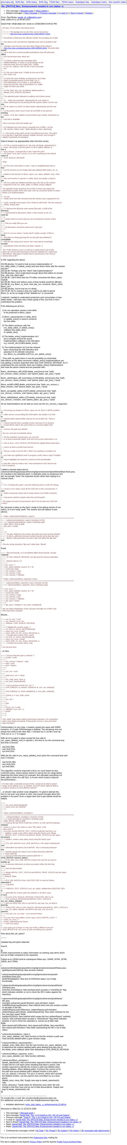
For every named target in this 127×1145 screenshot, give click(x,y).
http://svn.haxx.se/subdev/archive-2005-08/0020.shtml (25, 48)
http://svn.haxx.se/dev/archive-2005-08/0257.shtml (30, 34)
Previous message (48, 13)
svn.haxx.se (7, 2)
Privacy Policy (36, 1142)
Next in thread (77, 13)
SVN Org (43, 2)
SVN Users (31, 2)
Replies (89, 13)
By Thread (50, 1131)
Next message (31, 13)
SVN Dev (19, 2)
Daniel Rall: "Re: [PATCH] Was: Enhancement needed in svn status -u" (47, 1120)
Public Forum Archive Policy (69, 1142)
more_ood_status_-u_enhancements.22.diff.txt (45, 1104)
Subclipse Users (99, 2)
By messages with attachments (95, 1131)
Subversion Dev (41, 1138)
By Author (74, 1131)
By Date (39, 1131)
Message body (26, 11)
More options (42, 11)
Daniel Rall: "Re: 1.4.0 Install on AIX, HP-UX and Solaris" (45, 1115)
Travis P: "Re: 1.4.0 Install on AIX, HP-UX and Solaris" (47, 1117)
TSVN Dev (54, 2)
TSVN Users (67, 2)
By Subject (62, 1131)
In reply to (63, 13)
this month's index (117, 2)
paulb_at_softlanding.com (29, 17)
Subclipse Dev (82, 2)
